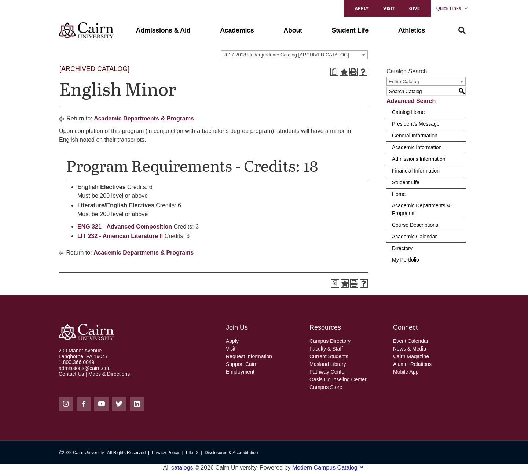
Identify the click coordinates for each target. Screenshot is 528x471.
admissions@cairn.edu (85, 368)
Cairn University (88, 452)
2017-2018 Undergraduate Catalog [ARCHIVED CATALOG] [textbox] (286, 55)
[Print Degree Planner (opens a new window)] (334, 72)
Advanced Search (411, 101)
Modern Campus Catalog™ (327, 467)
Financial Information (416, 171)
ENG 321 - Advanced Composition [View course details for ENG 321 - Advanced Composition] (124, 226)
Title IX (192, 452)
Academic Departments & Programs (144, 118)
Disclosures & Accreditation (231, 452)
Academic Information (416, 147)
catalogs (182, 467)
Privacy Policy (165, 452)
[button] (163, 30)
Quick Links (451, 8)
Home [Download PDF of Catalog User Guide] (399, 194)
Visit (389, 8)
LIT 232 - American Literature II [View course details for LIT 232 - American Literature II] (120, 236)
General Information (414, 135)
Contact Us (71, 374)
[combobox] (294, 54)
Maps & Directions (109, 374)
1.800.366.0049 (76, 362)
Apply (361, 8)
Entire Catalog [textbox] (404, 81)
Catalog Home (408, 112)
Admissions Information (418, 159)
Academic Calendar (414, 237)
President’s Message (416, 124)
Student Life (405, 182)
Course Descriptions (415, 225)
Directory (402, 248)
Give (414, 8)
